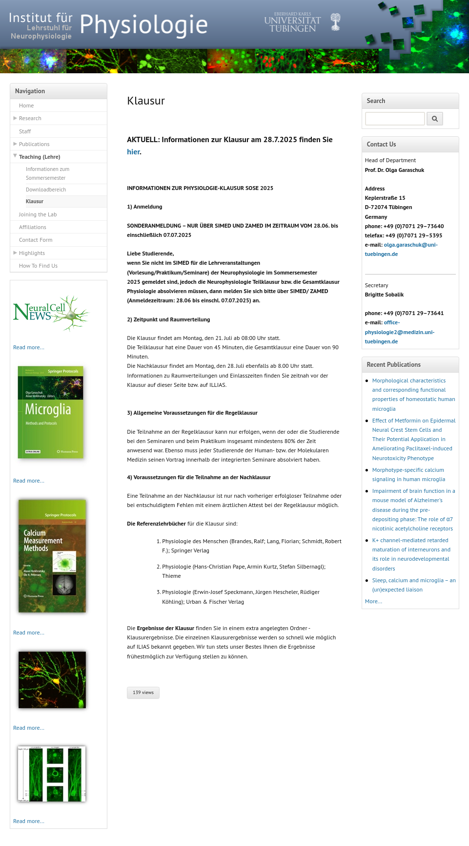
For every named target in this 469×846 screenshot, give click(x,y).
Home (26, 105)
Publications (34, 144)
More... (373, 601)
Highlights (32, 252)
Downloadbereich (46, 189)
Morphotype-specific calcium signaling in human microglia (409, 474)
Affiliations (32, 227)
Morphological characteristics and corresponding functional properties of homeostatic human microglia (413, 394)
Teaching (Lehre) (40, 156)
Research (30, 118)
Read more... (28, 347)
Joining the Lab (38, 214)
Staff (25, 131)
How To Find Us (38, 265)
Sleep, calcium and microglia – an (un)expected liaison (414, 584)
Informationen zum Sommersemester (47, 173)
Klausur (34, 201)
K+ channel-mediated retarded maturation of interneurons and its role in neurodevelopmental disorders (411, 554)
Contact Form (36, 239)
